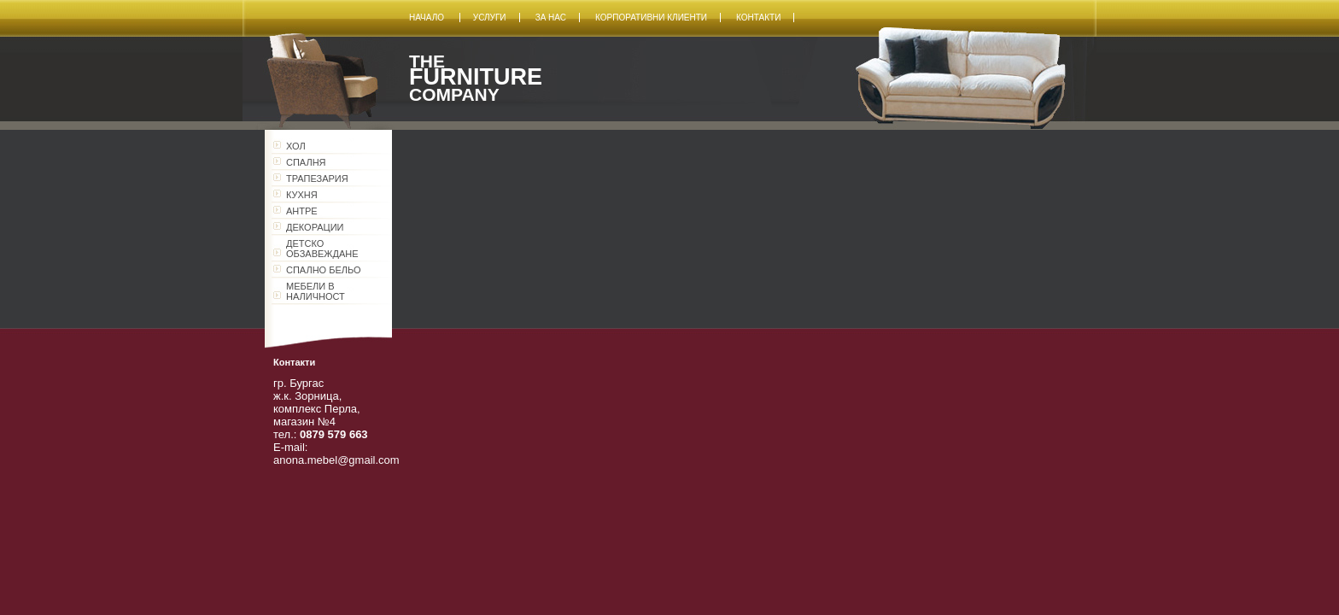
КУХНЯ (302, 195)
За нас (550, 17)
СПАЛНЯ (306, 162)
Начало (428, 17)
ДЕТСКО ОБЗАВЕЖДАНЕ (322, 248)
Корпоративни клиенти (651, 17)
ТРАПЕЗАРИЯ (317, 178)
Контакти (758, 17)
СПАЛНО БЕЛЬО (323, 270)
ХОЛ (296, 146)
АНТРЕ (302, 211)
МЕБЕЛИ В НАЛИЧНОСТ (315, 291)
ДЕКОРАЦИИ (315, 227)
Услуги (489, 17)
